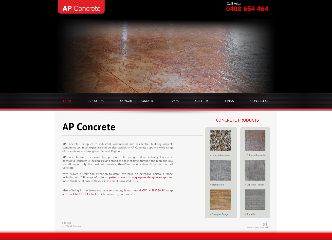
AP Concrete (81, 7)
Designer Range (220, 202)
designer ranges (157, 177)
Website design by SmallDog (261, 224)
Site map (67, 222)
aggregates (139, 177)
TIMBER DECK (82, 194)
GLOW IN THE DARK (152, 190)
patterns (114, 177)
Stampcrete (220, 173)
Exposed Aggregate (221, 143)
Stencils (255, 202)
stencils (126, 177)
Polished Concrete (255, 143)
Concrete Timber (255, 173)
